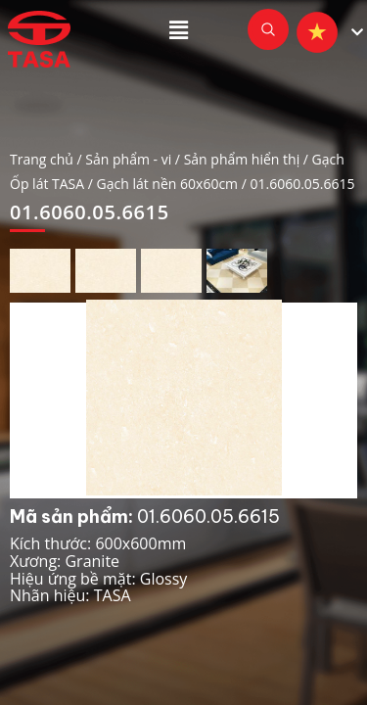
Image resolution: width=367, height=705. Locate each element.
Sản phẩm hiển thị (242, 159)
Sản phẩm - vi (128, 159)
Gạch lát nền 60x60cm (168, 183)
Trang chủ (41, 159)
